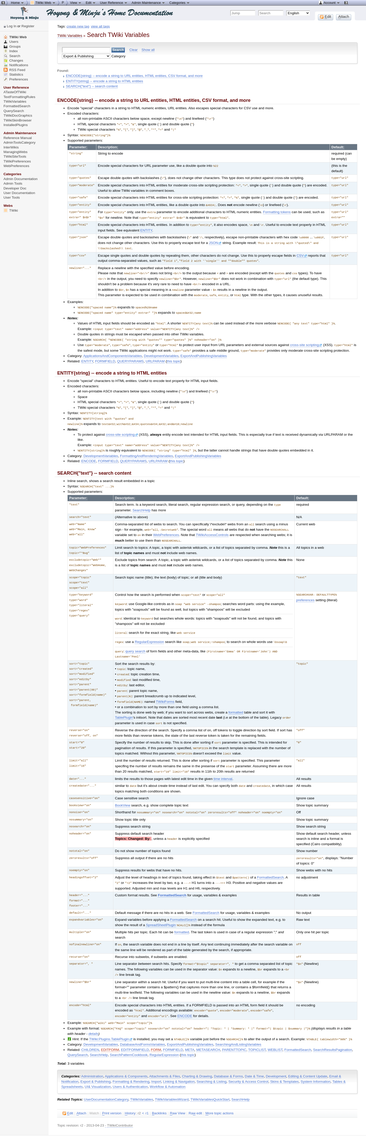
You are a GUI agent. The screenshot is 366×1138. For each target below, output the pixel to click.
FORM (156, 1030)
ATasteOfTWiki (15, 92)
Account (329, 3)
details (93, 1014)
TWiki (11, 210)
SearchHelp (141, 501)
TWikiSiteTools (15, 156)
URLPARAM (155, 354)
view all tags (100, 26)
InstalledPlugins (16, 125)
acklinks (159, 1093)
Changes (13, 60)
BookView (122, 789)
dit (68, 1093)
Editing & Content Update (307, 1056)
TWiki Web (15, 37)
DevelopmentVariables (161, 349)
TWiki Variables (69, 36)
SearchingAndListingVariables (238, 1024)
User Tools (12, 197)
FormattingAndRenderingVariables (146, 447)
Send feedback (78, 1125)
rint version (111, 1093)
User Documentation (19, 193)
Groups (12, 46)
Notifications (16, 65)
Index (11, 51)
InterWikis (11, 147)
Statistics (13, 74)
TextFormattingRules (19, 97)
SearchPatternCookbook (129, 1035)
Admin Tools (13, 183)
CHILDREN (90, 1030)
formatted (235, 699)
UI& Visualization (98, 1066)
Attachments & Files (164, 1056)
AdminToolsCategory (20, 142)
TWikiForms (165, 688)
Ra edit (195, 1093)
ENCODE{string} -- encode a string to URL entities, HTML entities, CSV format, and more (134, 76)
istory (130, 1093)
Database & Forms (228, 1056)
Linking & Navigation (179, 1061)
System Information (316, 1061)
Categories (179, 3)
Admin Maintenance (148, 3)
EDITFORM (110, 1030)
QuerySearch (77, 1035)
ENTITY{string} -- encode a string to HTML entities (104, 81)
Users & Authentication (130, 1066)
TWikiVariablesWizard (172, 1079)
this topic (173, 354)
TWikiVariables (141, 1079)
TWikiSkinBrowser (18, 120)
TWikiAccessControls (212, 525)
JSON (215, 240)
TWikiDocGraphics (18, 115)
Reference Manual (18, 138)
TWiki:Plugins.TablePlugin (110, 1019)
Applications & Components (126, 1056)
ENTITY (146, 227)
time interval (223, 763)
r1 (146, 1093)
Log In (12, 26)
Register (27, 26)
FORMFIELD (105, 354)
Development (276, 1056)
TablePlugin (124, 704)
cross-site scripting (306, 338)
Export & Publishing (95, 1061)
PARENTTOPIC (234, 1030)
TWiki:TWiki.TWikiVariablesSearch (116, 1129)
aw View (177, 1093)
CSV (302, 252)
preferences (305, 590)
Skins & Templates (284, 1061)
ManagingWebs (16, 152)
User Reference (114, 3)
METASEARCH (208, 1030)
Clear (133, 50)
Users (11, 42)
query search (135, 639)
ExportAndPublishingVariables (203, 349)
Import (156, 1061)
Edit (91, 3)
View (76, 3)
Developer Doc (15, 188)
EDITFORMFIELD (135, 1030)
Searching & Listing (212, 1061)
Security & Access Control (248, 1061)
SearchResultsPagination (332, 1030)
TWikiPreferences (17, 161)
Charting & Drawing (197, 1056)
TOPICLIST (257, 1030)
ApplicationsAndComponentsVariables (112, 349)
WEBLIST (275, 1030)
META (189, 1030)
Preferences (16, 79)
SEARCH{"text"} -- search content (92, 86)
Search (12, 56)
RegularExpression (149, 630)
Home (17, 3)
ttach (81, 1093)
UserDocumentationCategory (106, 1079)
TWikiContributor (120, 1105)
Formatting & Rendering (131, 1061)
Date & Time (254, 1056)
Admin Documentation (21, 179)
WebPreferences (166, 525)
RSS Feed (14, 70)
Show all (148, 50)
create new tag (78, 26)
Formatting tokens (277, 210)
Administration (92, 1056)
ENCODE (88, 452)
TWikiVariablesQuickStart (210, 1079)
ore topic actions (219, 1093)
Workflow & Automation (168, 1066)
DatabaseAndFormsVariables (142, 1024)
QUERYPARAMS (130, 354)
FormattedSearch (270, 861)
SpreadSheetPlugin (161, 908)
